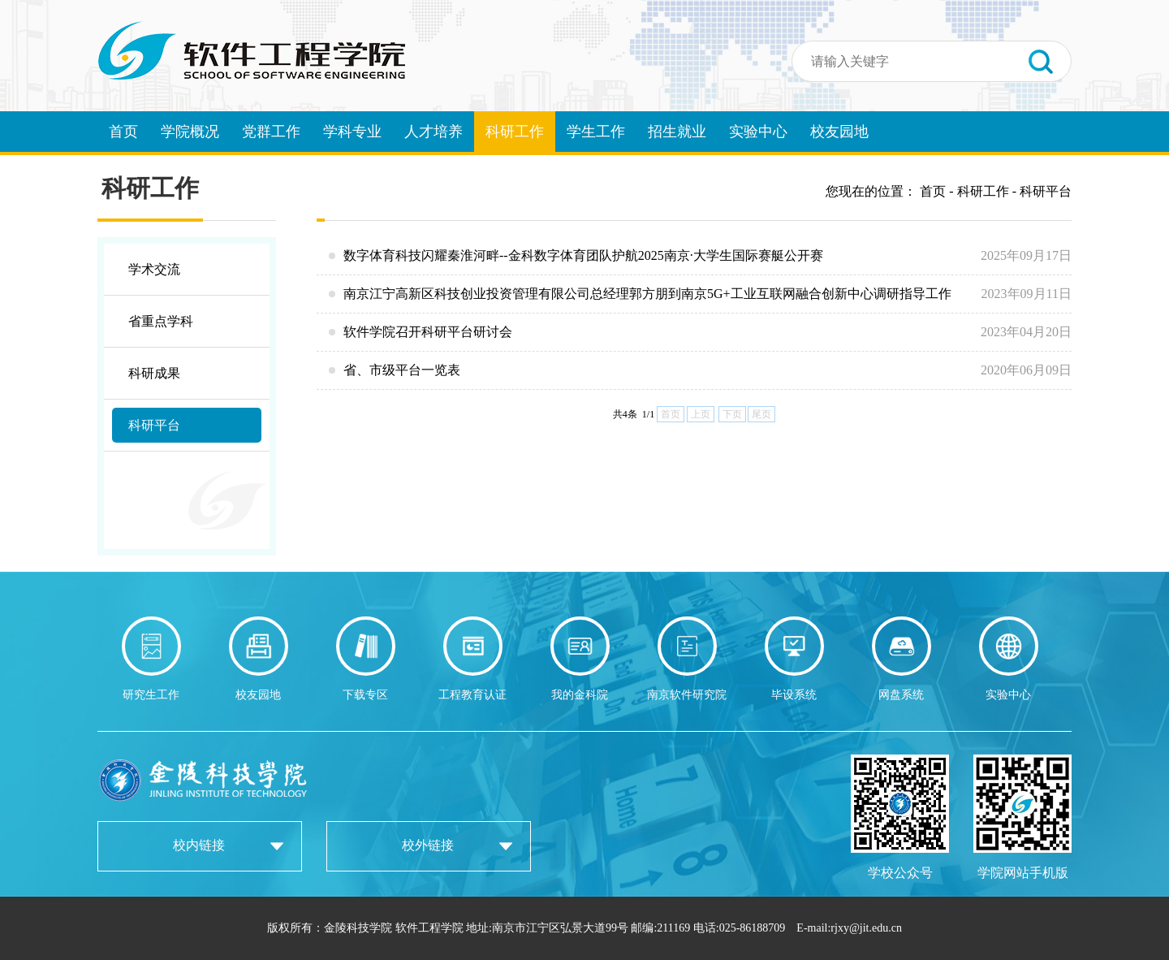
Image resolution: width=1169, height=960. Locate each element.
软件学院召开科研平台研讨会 (700, 332)
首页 (123, 131)
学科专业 (352, 131)
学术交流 (154, 269)
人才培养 (433, 131)
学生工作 (596, 131)
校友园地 (839, 131)
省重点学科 (160, 321)
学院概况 (190, 131)
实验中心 (758, 131)
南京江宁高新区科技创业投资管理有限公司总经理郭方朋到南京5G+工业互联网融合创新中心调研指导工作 (700, 294)
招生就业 (677, 131)
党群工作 (271, 131)
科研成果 (154, 373)
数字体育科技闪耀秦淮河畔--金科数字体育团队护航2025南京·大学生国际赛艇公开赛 (700, 255)
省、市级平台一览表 (700, 370)
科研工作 (514, 131)
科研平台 (154, 425)
